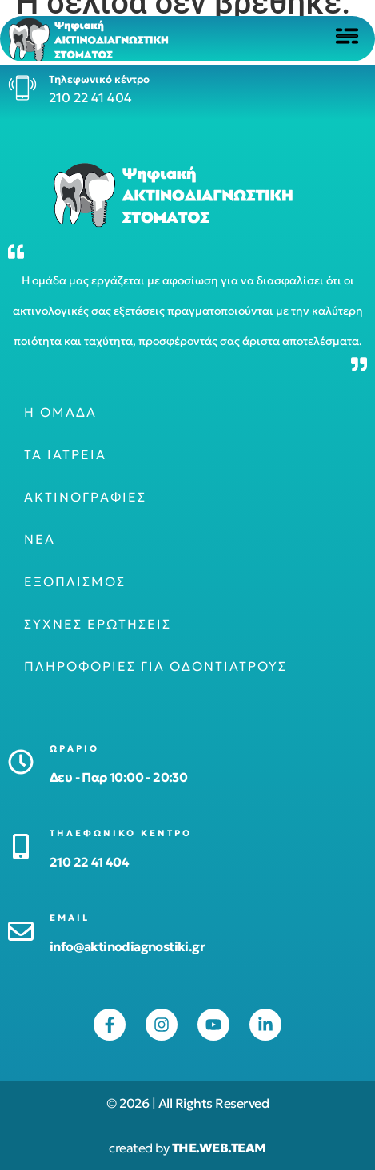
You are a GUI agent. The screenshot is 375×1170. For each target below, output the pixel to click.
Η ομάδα (60, 412)
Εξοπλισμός (75, 581)
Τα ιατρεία (65, 454)
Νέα (39, 539)
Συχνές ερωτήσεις (97, 624)
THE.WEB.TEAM (219, 1148)
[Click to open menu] (347, 36)
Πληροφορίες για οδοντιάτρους (155, 666)
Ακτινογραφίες (85, 497)
